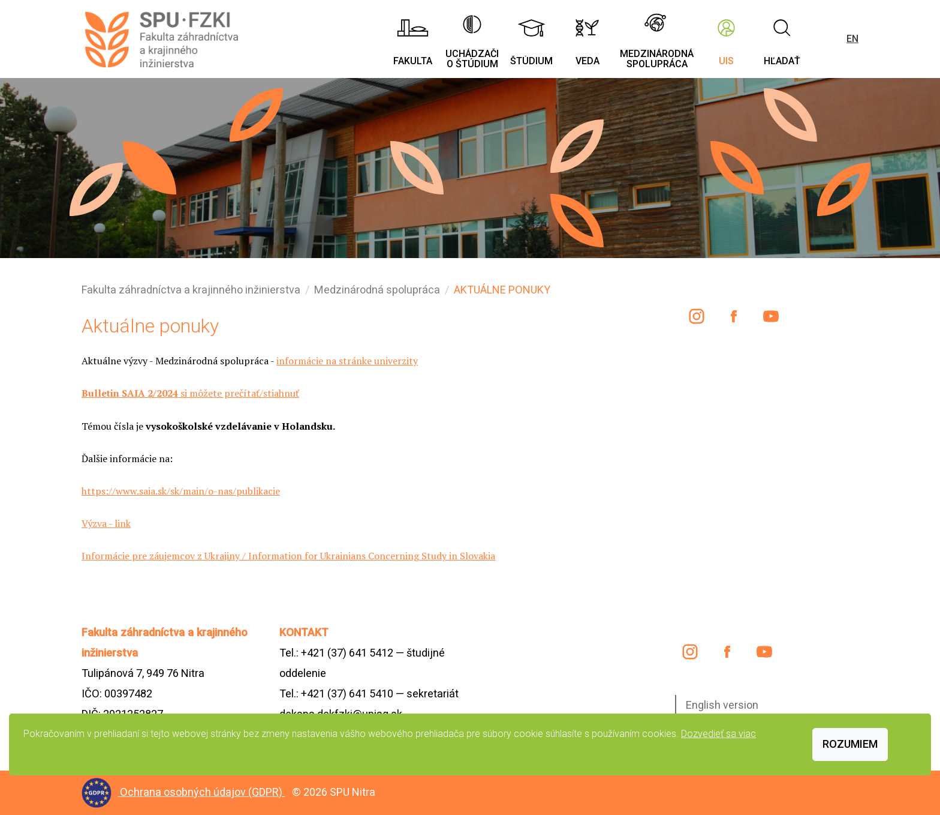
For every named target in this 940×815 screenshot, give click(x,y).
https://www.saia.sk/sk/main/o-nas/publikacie (181, 491)
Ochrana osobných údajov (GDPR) (202, 792)
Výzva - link (106, 523)
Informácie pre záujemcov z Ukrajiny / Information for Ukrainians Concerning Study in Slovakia (288, 555)
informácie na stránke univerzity (347, 360)
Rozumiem (850, 744)
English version (722, 705)
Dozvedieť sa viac (718, 733)
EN (852, 38)
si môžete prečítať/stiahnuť (190, 393)
